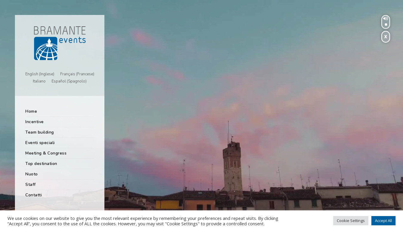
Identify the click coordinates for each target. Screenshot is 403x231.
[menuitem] (39, 74)
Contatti (33, 195)
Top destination (41, 163)
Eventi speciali (40, 143)
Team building (39, 132)
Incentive (34, 122)
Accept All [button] (383, 220)
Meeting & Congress (46, 153)
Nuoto (31, 174)
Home (31, 111)
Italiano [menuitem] (39, 81)
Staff (30, 184)
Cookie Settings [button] (351, 220)
